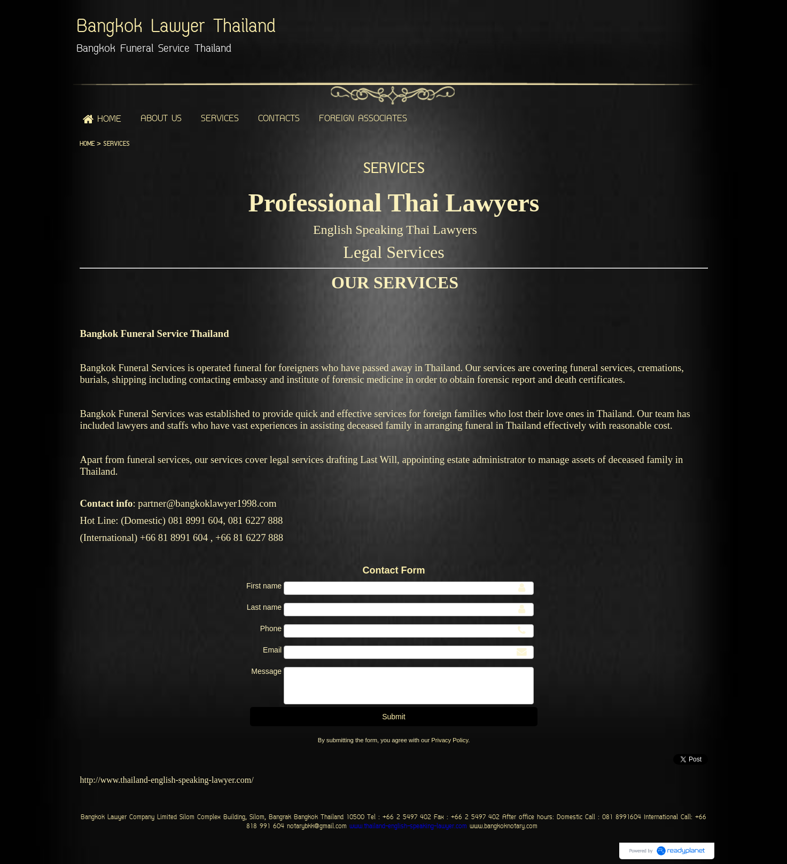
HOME (87, 144)
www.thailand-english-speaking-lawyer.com (407, 826)
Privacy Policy (449, 740)
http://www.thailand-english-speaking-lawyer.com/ (166, 779)
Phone (271, 628)
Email (272, 650)
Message (266, 671)
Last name (264, 607)
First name (264, 586)
